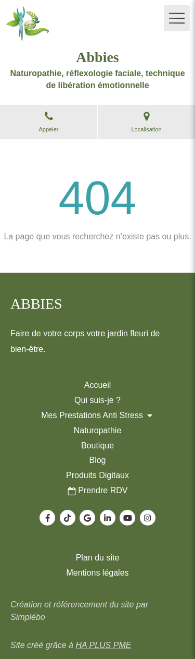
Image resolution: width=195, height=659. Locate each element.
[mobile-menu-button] (177, 18)
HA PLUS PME (103, 645)
